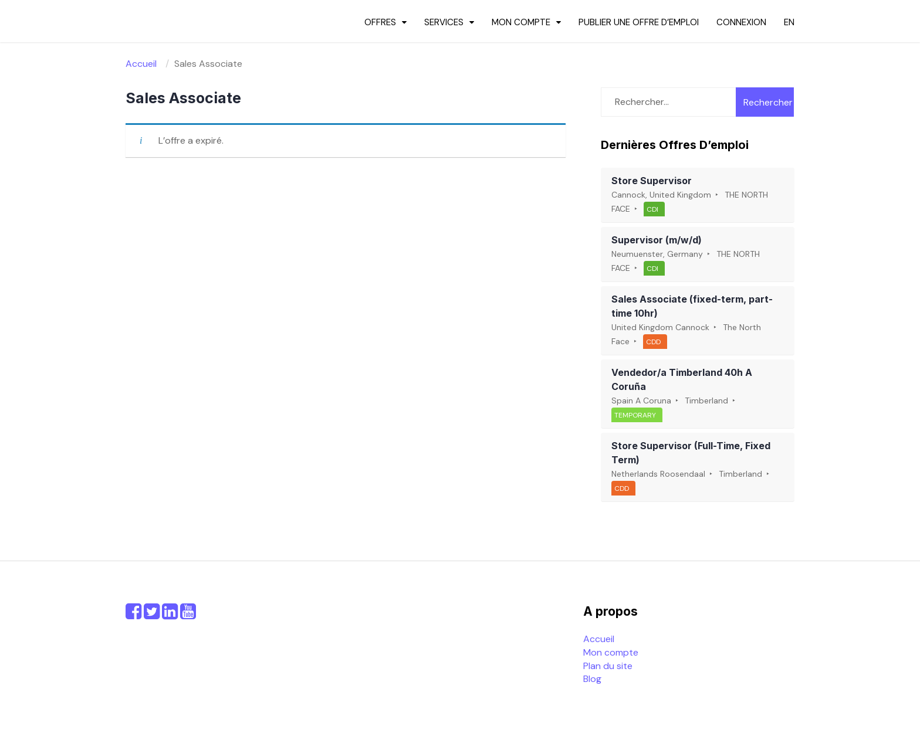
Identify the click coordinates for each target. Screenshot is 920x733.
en (789, 22)
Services (444, 22)
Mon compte (521, 22)
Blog (592, 679)
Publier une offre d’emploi (639, 22)
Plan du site (607, 666)
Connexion (741, 22)
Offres (380, 22)
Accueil (598, 639)
